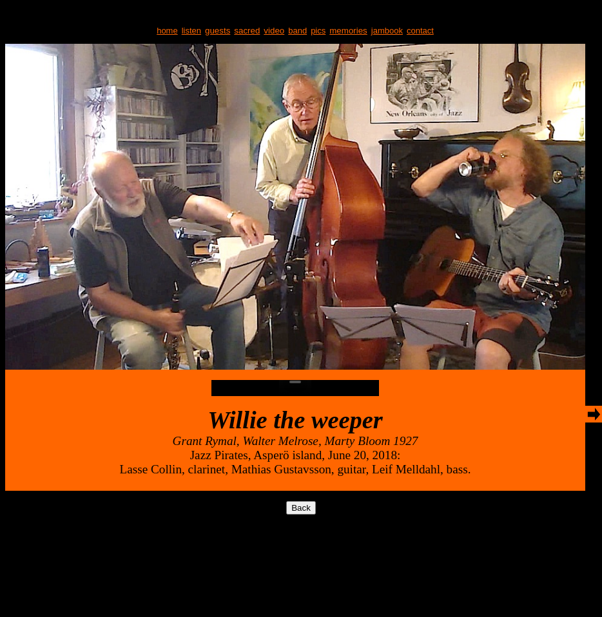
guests (217, 30)
